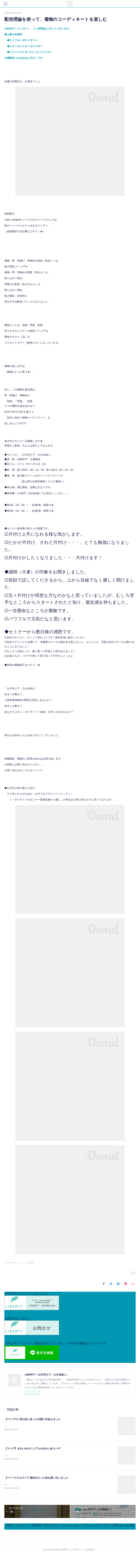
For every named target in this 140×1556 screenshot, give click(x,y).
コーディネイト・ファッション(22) (18, 1263)
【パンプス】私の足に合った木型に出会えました (32, 1419)
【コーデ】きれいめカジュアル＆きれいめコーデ (32, 1448)
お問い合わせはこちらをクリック (23, 770)
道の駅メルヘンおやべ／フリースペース (40, 475)
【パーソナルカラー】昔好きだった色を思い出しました (36, 1478)
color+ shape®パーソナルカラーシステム (28, 219)
